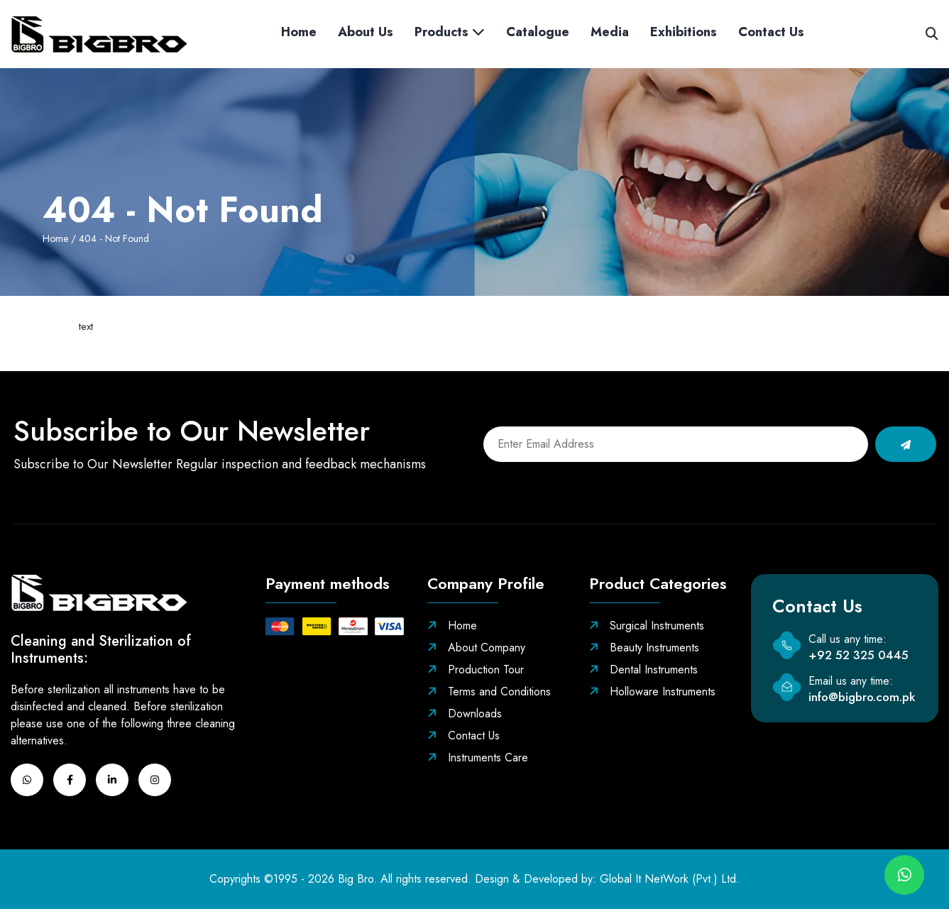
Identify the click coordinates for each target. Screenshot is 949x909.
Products (450, 32)
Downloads (464, 713)
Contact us (771, 32)
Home (299, 32)
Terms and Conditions (489, 691)
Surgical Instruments (646, 625)
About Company (476, 647)
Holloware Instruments (652, 691)
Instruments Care (477, 757)
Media (610, 32)
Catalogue (537, 32)
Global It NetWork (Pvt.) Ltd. (670, 879)
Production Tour (475, 669)
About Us (365, 32)
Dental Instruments (643, 669)
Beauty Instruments (644, 647)
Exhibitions (683, 32)
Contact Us (463, 735)
